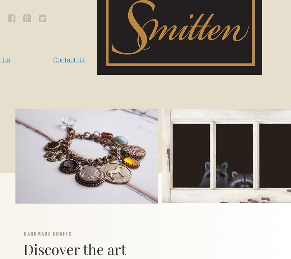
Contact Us (69, 60)
